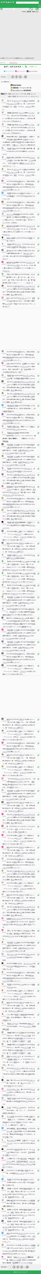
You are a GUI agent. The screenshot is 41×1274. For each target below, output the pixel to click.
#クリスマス (9, 71)
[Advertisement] (20, 34)
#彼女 (10, 96)
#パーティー (26, 96)
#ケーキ (19, 96)
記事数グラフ (33, 66)
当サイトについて (21, 1272)
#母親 (14, 96)
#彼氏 (10, 94)
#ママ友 (23, 94)
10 (25, 77)
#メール (33, 94)
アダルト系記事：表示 (30, 11)
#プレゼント (16, 94)
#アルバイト (35, 96)
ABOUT (25, 9)
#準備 (28, 94)
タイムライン (13, 62)
